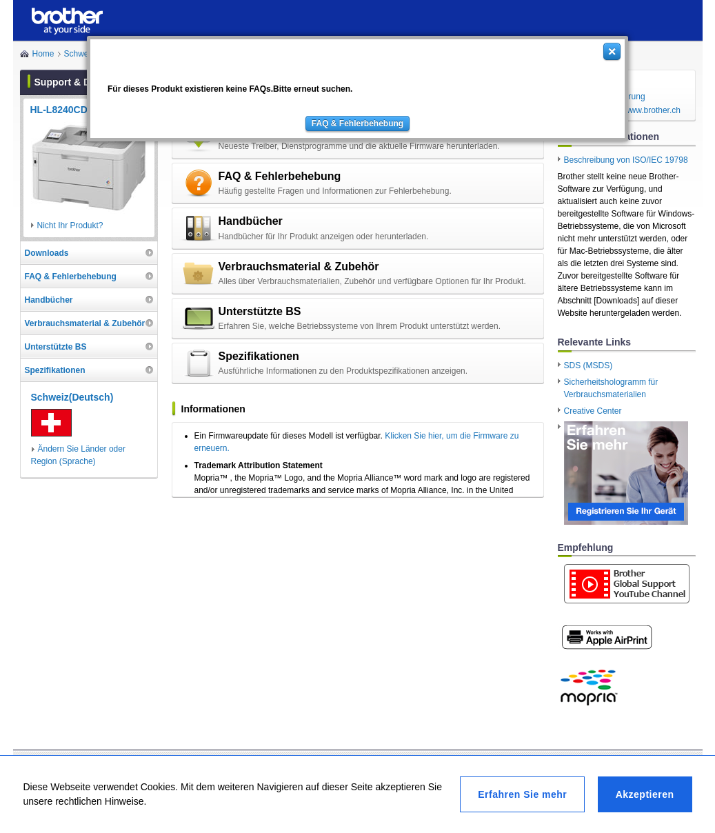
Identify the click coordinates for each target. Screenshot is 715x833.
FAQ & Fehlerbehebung (357, 123)
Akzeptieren (645, 794)
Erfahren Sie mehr (522, 794)
